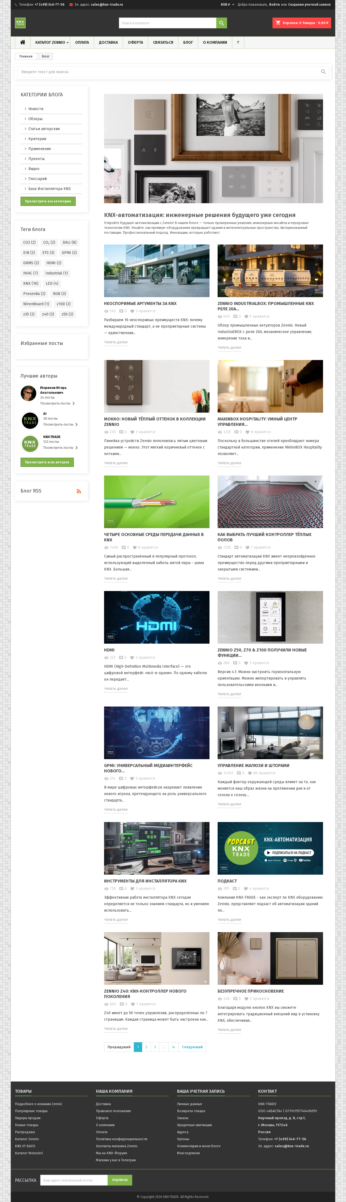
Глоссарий (37, 178)
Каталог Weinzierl (29, 1153)
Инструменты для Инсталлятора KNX (145, 881)
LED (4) (52, 283)
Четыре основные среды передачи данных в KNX (154, 537)
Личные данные (189, 1104)
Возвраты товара (191, 1111)
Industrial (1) (56, 273)
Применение (39, 149)
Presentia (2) (34, 293)
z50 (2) (67, 314)
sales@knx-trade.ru (107, 4)
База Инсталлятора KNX (49, 188)
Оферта (135, 42)
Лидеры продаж (28, 1118)
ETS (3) (48, 252)
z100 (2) (64, 304)
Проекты (36, 159)
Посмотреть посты (58, 403)
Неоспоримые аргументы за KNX (140, 303)
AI (44, 414)
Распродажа (25, 1132)
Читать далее (116, 342)
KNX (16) (30, 283)
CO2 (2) (29, 242)
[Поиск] (173, 23)
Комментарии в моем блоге (199, 1146)
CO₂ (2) (49, 242)
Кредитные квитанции (194, 1125)
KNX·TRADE (52, 437)
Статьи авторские (44, 129)
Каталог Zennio (50, 42)
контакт (267, 1091)
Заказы (182, 1118)
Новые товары (26, 1125)
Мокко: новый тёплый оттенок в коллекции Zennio (155, 421)
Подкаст (227, 881)
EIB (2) (29, 252)
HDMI (109, 650)
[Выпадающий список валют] (228, 4)
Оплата (82, 42)
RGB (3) (59, 293)
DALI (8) (69, 242)
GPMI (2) (69, 252)
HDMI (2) (53, 263)
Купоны (183, 1139)
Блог (188, 42)
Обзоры (35, 119)
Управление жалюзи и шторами (254, 765)
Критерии (37, 139)
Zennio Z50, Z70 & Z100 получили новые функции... (262, 652)
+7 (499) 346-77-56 (49, 4)
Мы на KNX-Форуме (111, 1153)
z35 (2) (29, 314)
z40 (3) (48, 314)
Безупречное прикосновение (251, 991)
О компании (215, 42)
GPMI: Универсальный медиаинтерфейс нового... (148, 768)
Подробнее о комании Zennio (38, 1104)
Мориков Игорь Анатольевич (53, 390)
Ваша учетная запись (201, 1091)
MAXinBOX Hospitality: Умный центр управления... (257, 421)
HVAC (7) (30, 273)
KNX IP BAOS (25, 1146)
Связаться (163, 42)
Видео (33, 169)
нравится (142, 311)
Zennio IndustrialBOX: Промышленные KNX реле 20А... (266, 306)
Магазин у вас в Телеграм (116, 1160)
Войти (274, 4)
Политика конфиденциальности (121, 1139)
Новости (35, 109)
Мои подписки (188, 1153)
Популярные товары (31, 1111)
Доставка (108, 42)
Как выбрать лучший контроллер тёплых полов (264, 537)
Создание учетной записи (309, 4)
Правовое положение (113, 1111)
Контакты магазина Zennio (117, 1146)
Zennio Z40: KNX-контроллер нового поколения (145, 994)
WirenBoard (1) (36, 304)
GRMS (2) (31, 263)
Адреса (182, 1132)
